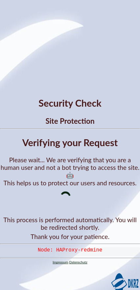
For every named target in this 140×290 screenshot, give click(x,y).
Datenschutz (78, 263)
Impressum (60, 263)
